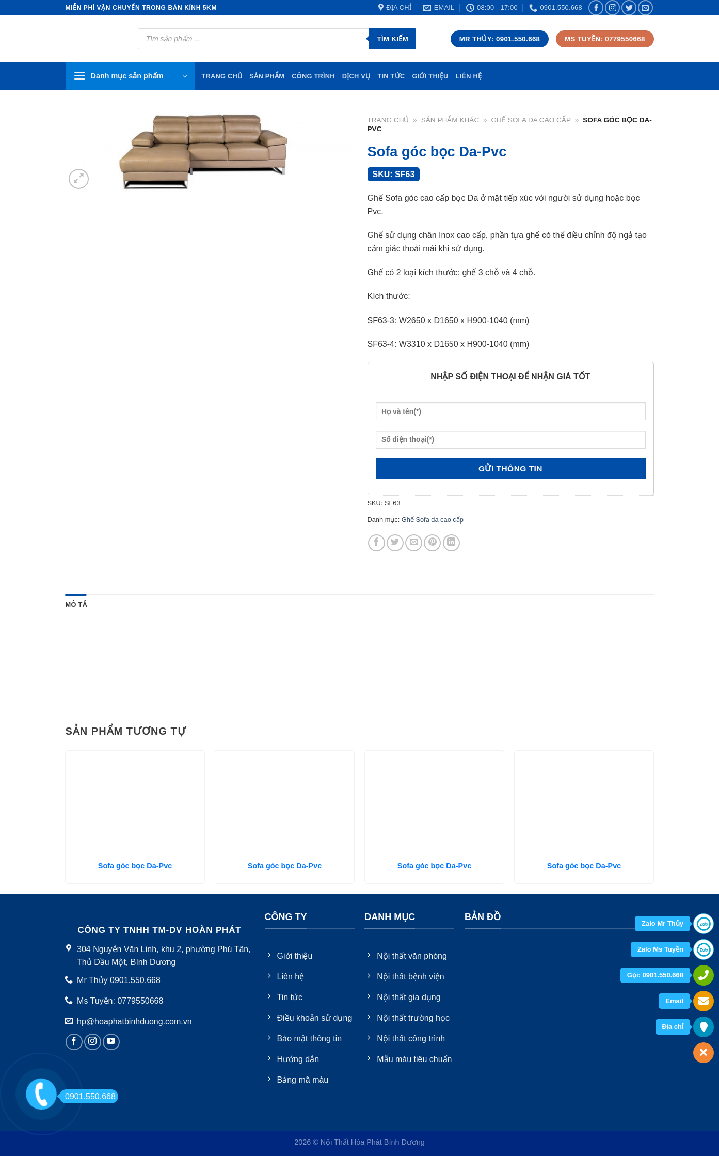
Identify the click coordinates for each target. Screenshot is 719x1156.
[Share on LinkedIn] (451, 542)
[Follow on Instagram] (612, 7)
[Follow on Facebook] (595, 7)
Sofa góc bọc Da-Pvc (135, 866)
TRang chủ (222, 76)
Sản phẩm (266, 76)
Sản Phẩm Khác (450, 120)
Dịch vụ (356, 76)
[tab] (76, 604)
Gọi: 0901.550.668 (655, 975)
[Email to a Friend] (413, 542)
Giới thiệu (430, 76)
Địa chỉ (672, 1027)
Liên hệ (468, 76)
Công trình (313, 76)
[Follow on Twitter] (628, 7)
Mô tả (76, 604)
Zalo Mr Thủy (662, 923)
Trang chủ (388, 120)
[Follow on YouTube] (111, 1042)
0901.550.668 (87, 1096)
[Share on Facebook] (376, 542)
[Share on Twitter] (395, 542)
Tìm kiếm (392, 39)
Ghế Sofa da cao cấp (530, 120)
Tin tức (391, 76)
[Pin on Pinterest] (432, 542)
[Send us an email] (645, 7)
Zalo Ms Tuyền (660, 949)
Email (674, 1001)
